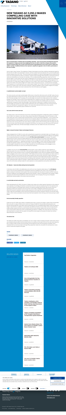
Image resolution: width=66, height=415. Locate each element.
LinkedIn (23, 246)
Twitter (17, 246)
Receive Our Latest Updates (55, 390)
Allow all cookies (58, 402)
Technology (14, 5)
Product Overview (14, 378)
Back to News (9, 13)
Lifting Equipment (5, 5)
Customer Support (52, 378)
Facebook (10, 246)
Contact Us (50, 396)
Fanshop (39, 378)
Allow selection (57, 405)
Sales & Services (22, 5)
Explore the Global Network (53, 399)
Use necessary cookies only (57, 408)
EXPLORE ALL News (12, 260)
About (29, 5)
